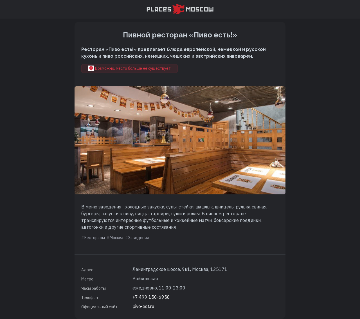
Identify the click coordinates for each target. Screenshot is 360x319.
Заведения (138, 237)
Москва (116, 237)
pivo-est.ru (143, 306)
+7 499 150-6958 (151, 297)
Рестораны (94, 237)
